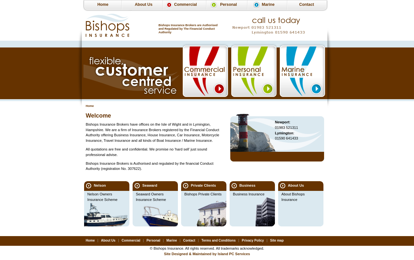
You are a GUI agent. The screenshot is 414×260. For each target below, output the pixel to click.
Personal (228, 4)
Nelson (100, 185)
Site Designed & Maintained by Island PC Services (207, 254)
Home (102, 4)
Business (247, 185)
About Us (144, 4)
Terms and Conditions (219, 240)
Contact (306, 4)
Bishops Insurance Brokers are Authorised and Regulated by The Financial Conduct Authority (188, 29)
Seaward (149, 185)
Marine (268, 4)
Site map (277, 240)
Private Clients (203, 185)
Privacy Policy (253, 240)
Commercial (185, 4)
